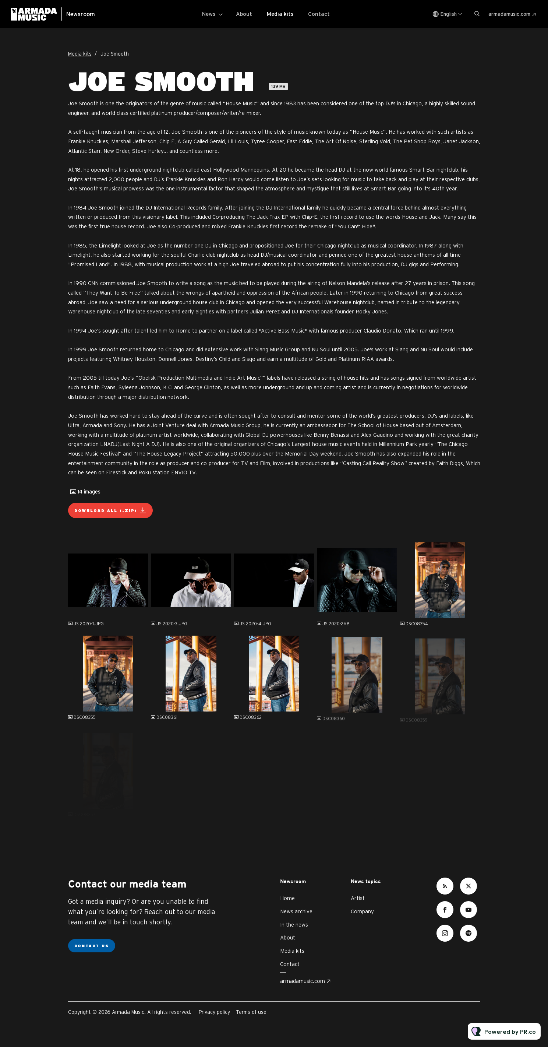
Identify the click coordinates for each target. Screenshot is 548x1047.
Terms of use (251, 1012)
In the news (294, 924)
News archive (296, 911)
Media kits (280, 14)
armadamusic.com (509, 14)
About (244, 14)
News (208, 14)
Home (287, 898)
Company (362, 911)
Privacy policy (214, 1012)
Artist (358, 898)
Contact (319, 14)
